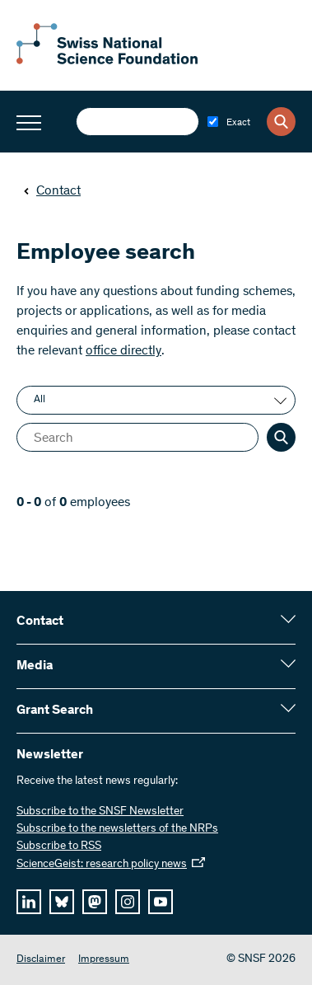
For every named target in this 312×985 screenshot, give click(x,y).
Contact (52, 191)
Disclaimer (40, 960)
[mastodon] (94, 901)
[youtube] (160, 901)
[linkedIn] (28, 901)
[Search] (281, 121)
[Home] (107, 61)
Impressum (103, 960)
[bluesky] (61, 901)
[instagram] (127, 901)
